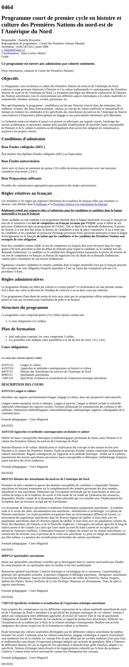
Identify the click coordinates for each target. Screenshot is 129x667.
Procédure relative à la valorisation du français (80, 204)
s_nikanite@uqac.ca (13, 49)
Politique (41, 204)
